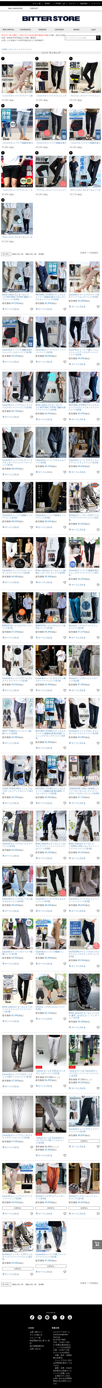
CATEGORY (59, 30)
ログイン (72, 4)
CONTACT (34, 8)
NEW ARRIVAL (8, 30)
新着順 (41, 254)
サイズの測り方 (36, 1335)
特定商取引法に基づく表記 (40, 1342)
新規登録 (84, 4)
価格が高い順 (31, 254)
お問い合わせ (35, 1349)
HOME (4, 49)
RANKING (42, 30)
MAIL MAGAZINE (15, 8)
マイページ (96, 4)
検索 (98, 38)
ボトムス (12, 49)
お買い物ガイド (36, 1332)
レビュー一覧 (35, 1338)
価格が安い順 (17, 254)
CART (93, 30)
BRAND (76, 30)
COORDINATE (25, 30)
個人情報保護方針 (37, 1346)
